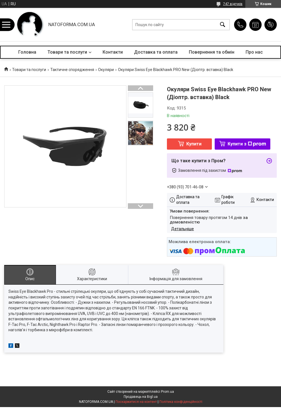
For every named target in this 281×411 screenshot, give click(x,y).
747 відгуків (233, 4)
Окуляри (106, 69)
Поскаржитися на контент (136, 402)
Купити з (247, 144)
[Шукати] (222, 24)
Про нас (254, 52)
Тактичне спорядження (72, 69)
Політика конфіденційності (180, 402)
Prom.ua (167, 392)
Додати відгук (270, 25)
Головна (27, 52)
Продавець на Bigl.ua (141, 397)
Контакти (113, 52)
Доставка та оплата (156, 52)
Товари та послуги (67, 52)
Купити (193, 144)
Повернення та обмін (211, 52)
